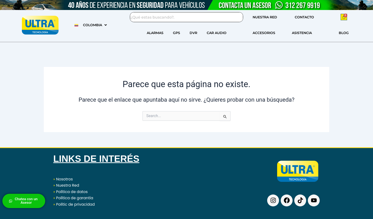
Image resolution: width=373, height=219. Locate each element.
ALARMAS (155, 33)
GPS (176, 33)
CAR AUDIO (216, 33)
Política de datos (72, 191)
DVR (193, 33)
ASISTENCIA (302, 33)
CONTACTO (304, 17)
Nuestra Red (67, 185)
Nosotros (63, 179)
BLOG (344, 33)
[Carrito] (344, 17)
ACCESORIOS (264, 33)
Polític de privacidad (75, 204)
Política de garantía (74, 198)
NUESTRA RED (265, 17)
